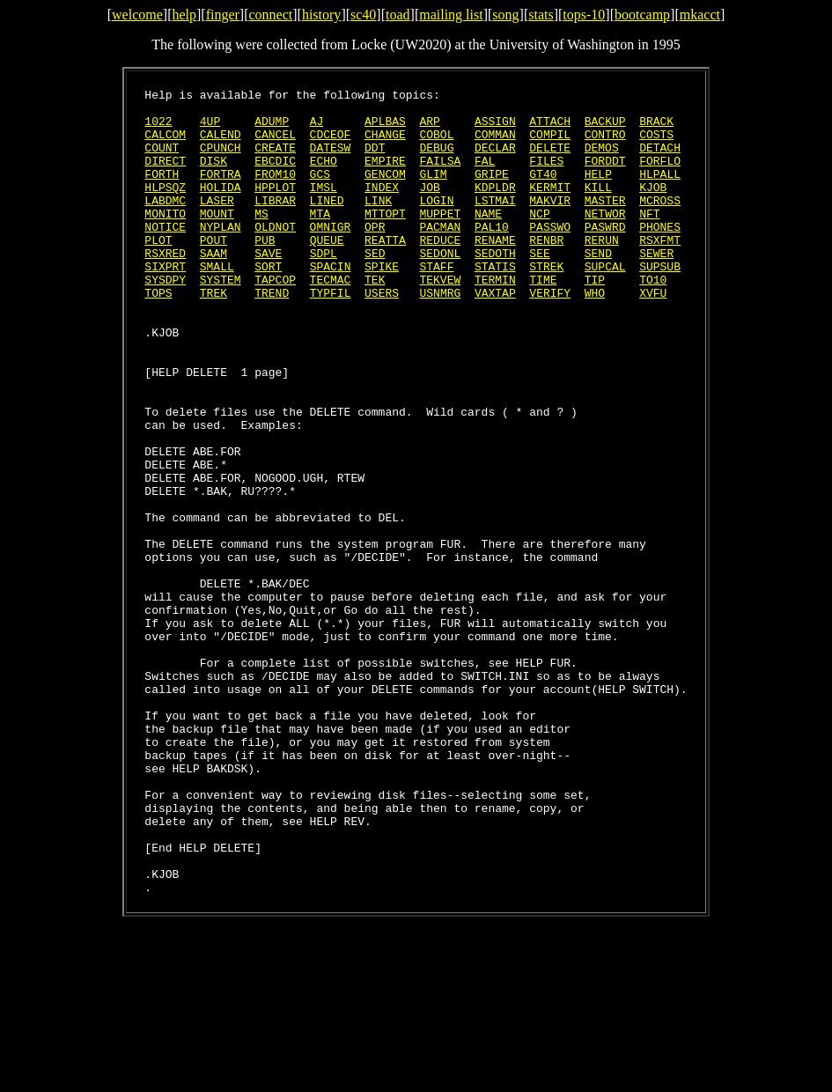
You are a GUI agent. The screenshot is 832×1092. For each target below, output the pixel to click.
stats (540, 14)
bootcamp (642, 14)
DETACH (660, 160)
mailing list (450, 14)
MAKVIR (550, 224)
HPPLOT (275, 208)
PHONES (660, 255)
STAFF (436, 303)
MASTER (605, 224)
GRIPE (492, 192)
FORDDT (605, 176)
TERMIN (495, 319)
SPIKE (381, 303)
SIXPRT (165, 303)
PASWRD (605, 255)
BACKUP (605, 128)
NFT (649, 239)
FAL (485, 176)
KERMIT (550, 208)
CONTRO (605, 144)
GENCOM (385, 192)
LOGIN (436, 224)
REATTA (385, 271)
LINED (327, 224)
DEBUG (437, 160)
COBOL (437, 144)
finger (222, 14)
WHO (595, 335)
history (321, 14)
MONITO (165, 239)
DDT (374, 160)
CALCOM (165, 144)
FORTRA (220, 192)
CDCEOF (330, 144)
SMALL (217, 303)
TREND (271, 335)
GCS (320, 192)
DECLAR (495, 160)
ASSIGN (495, 128)
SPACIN (330, 303)
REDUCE (439, 271)
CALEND (220, 144)
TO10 (652, 319)
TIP (595, 319)
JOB (429, 208)
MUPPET (440, 239)
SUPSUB (660, 303)
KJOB (652, 208)
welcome (137, 14)
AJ (317, 128)
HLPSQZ (165, 208)
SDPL (323, 287)
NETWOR (605, 239)
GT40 (542, 192)
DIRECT (165, 176)
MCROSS (660, 224)
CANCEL (275, 144)
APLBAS (385, 128)
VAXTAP (495, 335)
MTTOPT (385, 239)
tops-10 (584, 14)
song (505, 14)
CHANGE (385, 144)
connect (271, 14)
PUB (264, 271)
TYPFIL (330, 335)
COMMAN (495, 144)
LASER (217, 224)
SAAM (213, 287)
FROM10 (275, 192)
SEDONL (439, 287)
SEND (598, 287)
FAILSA (439, 176)
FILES (546, 176)
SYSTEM (220, 319)
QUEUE (327, 271)
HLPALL (660, 192)
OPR (374, 255)
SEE (539, 287)
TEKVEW (440, 319)
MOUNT (217, 239)
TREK (213, 335)
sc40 (363, 14)
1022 (158, 128)
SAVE (268, 287)
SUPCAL (605, 303)
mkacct (700, 14)
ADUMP (271, 128)
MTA (320, 239)
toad (398, 14)
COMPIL (550, 144)
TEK (374, 319)
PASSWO (550, 255)
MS (261, 239)
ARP (429, 128)
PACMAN (440, 255)
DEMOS (602, 160)
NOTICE (165, 255)
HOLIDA (220, 208)
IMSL (323, 208)
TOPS (158, 335)
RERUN (602, 271)
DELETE (550, 160)
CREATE (275, 160)
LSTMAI (495, 224)
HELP (598, 192)
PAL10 (492, 255)
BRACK (656, 128)
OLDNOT (275, 255)
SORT (268, 303)
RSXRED (165, 287)
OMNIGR (330, 255)
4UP (210, 128)
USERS (381, 335)
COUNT (161, 160)
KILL (598, 208)
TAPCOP (275, 319)
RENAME (495, 271)
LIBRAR (275, 224)
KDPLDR (495, 208)
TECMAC (330, 319)
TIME (542, 319)
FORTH (161, 192)
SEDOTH (495, 287)
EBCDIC (275, 176)
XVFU (652, 335)
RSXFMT (660, 271)
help (184, 14)
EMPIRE (385, 176)
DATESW (330, 160)
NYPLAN (220, 255)
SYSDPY (165, 319)
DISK (213, 176)
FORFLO (660, 176)
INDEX (381, 208)
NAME (488, 239)
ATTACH (550, 128)
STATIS (495, 303)
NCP (539, 239)
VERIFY (550, 335)
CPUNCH (220, 160)
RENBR (546, 271)
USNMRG (439, 335)
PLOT (158, 271)
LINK (378, 224)
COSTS (656, 144)
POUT (213, 271)
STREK (546, 303)
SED (374, 287)
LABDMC (165, 224)
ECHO (323, 176)
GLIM (433, 192)
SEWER (656, 287)
